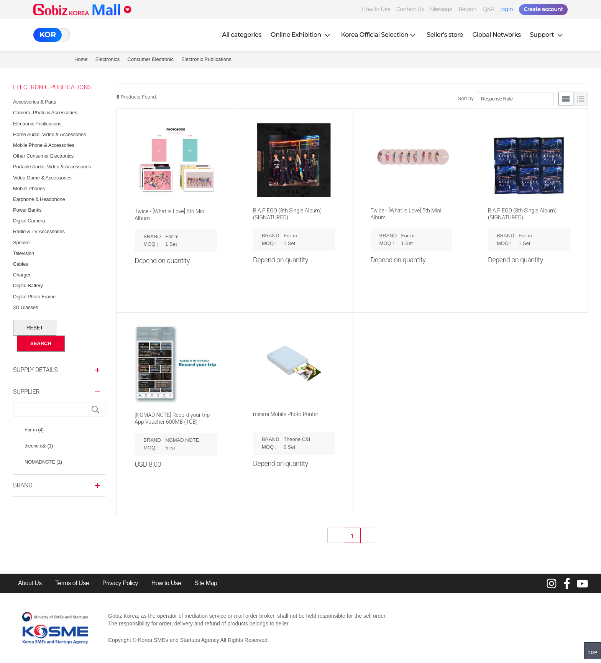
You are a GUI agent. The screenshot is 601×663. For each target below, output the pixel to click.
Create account (543, 9)
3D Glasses (25, 307)
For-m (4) (34, 430)
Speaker (22, 242)
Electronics (107, 59)
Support (547, 34)
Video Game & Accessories (42, 178)
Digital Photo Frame (34, 296)
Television (23, 253)
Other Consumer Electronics (43, 156)
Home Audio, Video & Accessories (49, 134)
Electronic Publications (206, 59)
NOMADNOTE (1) (43, 462)
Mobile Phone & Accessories (43, 145)
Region (467, 9)
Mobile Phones (29, 188)
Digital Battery (28, 285)
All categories (241, 34)
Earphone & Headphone (39, 199)
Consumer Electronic (150, 59)
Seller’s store (445, 34)
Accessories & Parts (34, 102)
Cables (20, 264)
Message (441, 9)
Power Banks (27, 210)
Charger (22, 275)
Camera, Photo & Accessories (45, 112)
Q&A (488, 9)
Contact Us (410, 9)
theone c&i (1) (39, 446)
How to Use (375, 9)
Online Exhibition (301, 34)
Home (81, 59)
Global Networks (496, 34)
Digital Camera (29, 221)
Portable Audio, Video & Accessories (52, 166)
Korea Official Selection (379, 34)
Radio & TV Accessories (39, 231)
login (506, 9)
